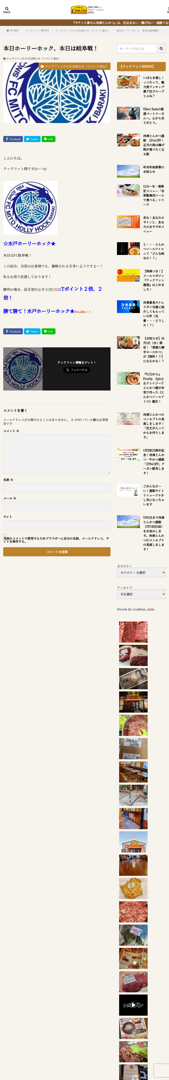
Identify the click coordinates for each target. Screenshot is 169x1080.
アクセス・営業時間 (41, 1054)
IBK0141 (117, 1054)
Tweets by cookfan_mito (136, 609)
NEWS (46, 1049)
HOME (14, 30)
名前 (8, 479)
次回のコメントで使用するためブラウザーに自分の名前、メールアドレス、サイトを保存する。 (56, 540)
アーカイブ (124, 587)
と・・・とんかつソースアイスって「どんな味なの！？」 (153, 251)
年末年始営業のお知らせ (153, 169)
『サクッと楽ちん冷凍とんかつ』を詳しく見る (46, 1004)
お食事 (62, 1049)
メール (9, 498)
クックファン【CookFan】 (102, 1063)
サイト (7, 516)
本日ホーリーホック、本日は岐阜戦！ (138, 30)
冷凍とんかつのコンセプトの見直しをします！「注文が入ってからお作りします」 (153, 425)
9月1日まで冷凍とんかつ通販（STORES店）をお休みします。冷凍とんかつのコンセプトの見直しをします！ (153, 533)
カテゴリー (124, 566)
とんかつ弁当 (83, 1049)
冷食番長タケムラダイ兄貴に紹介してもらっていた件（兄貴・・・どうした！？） (153, 313)
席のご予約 (96, 1054)
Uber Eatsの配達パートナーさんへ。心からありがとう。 (153, 116)
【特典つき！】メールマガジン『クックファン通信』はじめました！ (153, 280)
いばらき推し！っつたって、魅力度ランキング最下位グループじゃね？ (153, 87)
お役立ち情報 (142, 1049)
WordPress (133, 1069)
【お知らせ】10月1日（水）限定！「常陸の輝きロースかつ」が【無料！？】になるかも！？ (153, 349)
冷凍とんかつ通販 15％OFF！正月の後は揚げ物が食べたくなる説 (153, 145)
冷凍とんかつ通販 (113, 1049)
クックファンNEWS (37, 30)
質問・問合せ (71, 1054)
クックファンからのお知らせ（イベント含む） (82, 30)
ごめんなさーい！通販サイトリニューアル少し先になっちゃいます (153, 495)
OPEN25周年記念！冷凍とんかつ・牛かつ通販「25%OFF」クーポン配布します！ (153, 461)
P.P (147, 1054)
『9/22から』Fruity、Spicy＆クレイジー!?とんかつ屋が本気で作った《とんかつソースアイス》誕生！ (153, 387)
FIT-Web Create (90, 1069)
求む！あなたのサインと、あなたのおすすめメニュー (153, 224)
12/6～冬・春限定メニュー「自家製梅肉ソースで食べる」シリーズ (153, 195)
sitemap (135, 1054)
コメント (11, 430)
